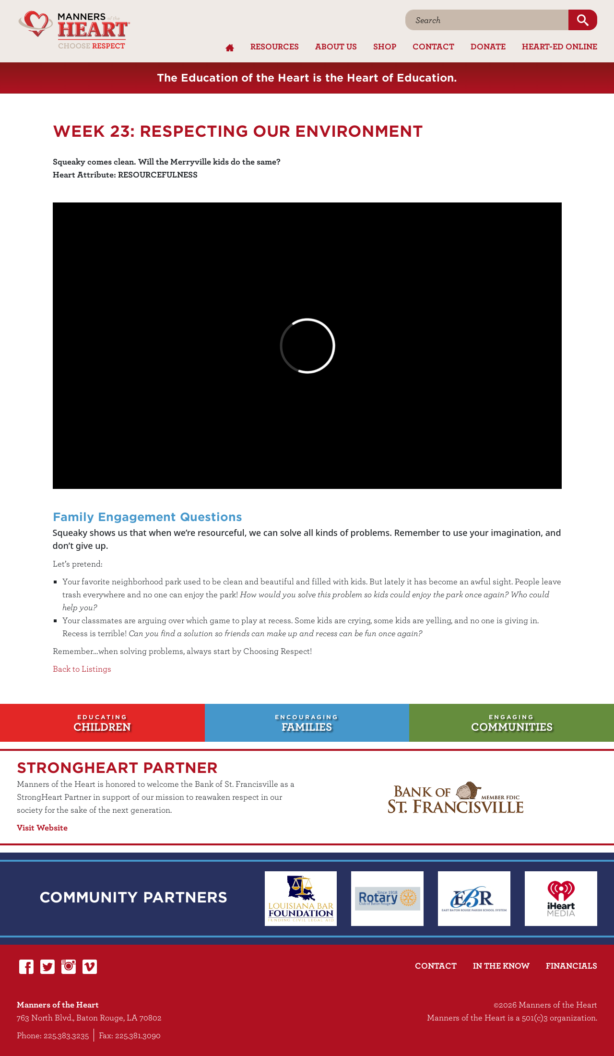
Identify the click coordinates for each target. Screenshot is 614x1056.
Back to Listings (82, 669)
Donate (488, 46)
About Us (336, 46)
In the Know (501, 966)
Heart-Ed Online (559, 46)
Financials (571, 966)
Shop (384, 46)
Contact (433, 46)
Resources (274, 46)
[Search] (487, 20)
